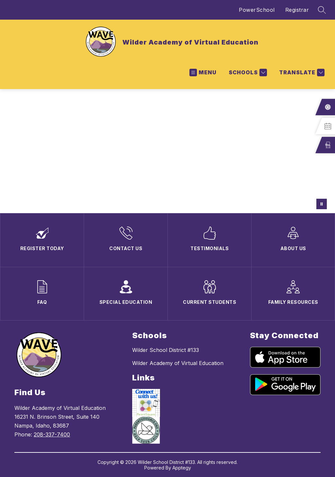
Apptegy (181, 467)
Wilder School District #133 (165, 350)
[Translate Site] (301, 72)
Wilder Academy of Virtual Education (177, 363)
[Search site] (322, 10)
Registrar (297, 10)
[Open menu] (203, 72)
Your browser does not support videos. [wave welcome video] (167, 151)
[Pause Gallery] (321, 204)
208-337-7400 (52, 434)
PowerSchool (257, 10)
